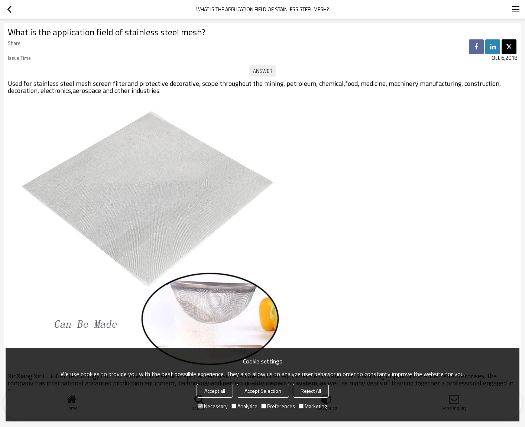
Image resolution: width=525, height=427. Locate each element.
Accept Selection (262, 391)
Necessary (213, 406)
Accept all (214, 391)
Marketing (313, 406)
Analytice (244, 406)
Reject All (311, 391)
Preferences (278, 406)
